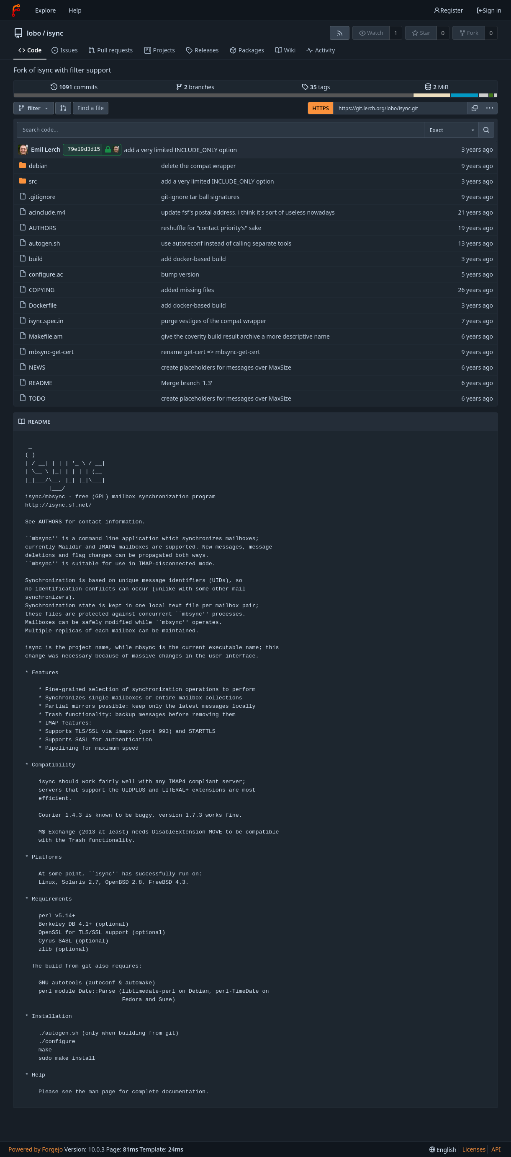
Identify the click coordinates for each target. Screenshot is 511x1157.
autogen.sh (39, 243)
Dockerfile (38, 305)
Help (75, 10)
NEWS (32, 367)
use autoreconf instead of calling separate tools (226, 243)
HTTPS (320, 108)
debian (33, 166)
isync (55, 33)
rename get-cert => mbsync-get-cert (210, 352)
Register (448, 10)
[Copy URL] (474, 108)
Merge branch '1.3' (186, 383)
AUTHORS (37, 228)
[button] (63, 108)
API (496, 1149)
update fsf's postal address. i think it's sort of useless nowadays (248, 212)
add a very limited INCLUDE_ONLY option (180, 150)
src (28, 181)
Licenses (474, 1149)
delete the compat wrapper (198, 166)
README (35, 383)
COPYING (36, 290)
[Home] (16, 10)
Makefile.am (41, 336)
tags (316, 87)
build (31, 259)
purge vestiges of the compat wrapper (213, 321)
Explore (45, 10)
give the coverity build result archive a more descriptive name (245, 336)
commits (74, 87)
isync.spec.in (41, 321)
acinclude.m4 (42, 212)
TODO (32, 398)
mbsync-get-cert (46, 352)
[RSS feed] (339, 33)
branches (195, 87)
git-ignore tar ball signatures (200, 197)
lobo (34, 33)
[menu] (490, 108)
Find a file (90, 108)
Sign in (488, 10)
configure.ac (41, 274)
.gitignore (37, 197)
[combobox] (451, 130)
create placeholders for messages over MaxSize (226, 367)
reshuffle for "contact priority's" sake (211, 228)
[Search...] (486, 130)
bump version (180, 274)
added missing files (187, 290)
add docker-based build (193, 259)
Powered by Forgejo (35, 1149)
